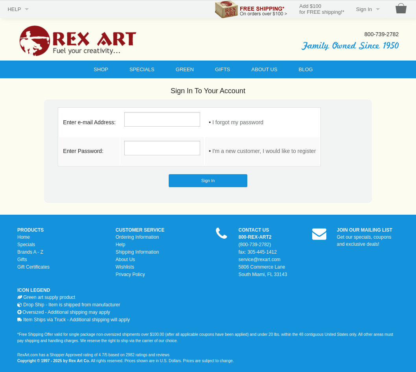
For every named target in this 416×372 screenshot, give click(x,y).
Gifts (22, 259)
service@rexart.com (260, 259)
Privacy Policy (130, 274)
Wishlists (125, 267)
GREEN (185, 69)
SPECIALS (142, 69)
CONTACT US (254, 230)
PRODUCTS (30, 230)
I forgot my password (237, 122)
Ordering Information (137, 237)
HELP (14, 9)
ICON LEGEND (33, 290)
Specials (26, 244)
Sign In (364, 9)
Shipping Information (137, 252)
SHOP (101, 69)
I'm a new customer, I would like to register (264, 151)
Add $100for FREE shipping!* (321, 9)
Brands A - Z (30, 252)
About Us (125, 259)
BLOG (306, 69)
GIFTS (222, 69)
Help (120, 244)
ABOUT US (264, 69)
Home (23, 237)
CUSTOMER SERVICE (140, 230)
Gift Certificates (33, 267)
